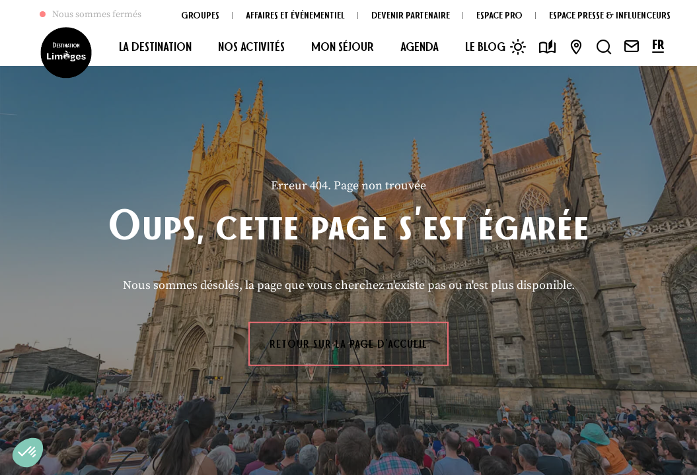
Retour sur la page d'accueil (348, 344)
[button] (28, 452)
